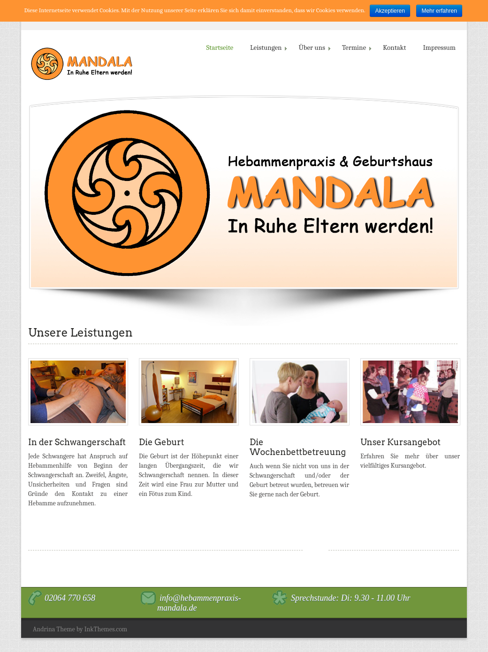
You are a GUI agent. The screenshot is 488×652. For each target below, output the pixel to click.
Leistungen (267, 47)
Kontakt (394, 47)
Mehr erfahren (439, 11)
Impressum (439, 47)
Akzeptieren (389, 11)
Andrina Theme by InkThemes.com (80, 629)
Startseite (220, 47)
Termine (356, 47)
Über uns (313, 47)
